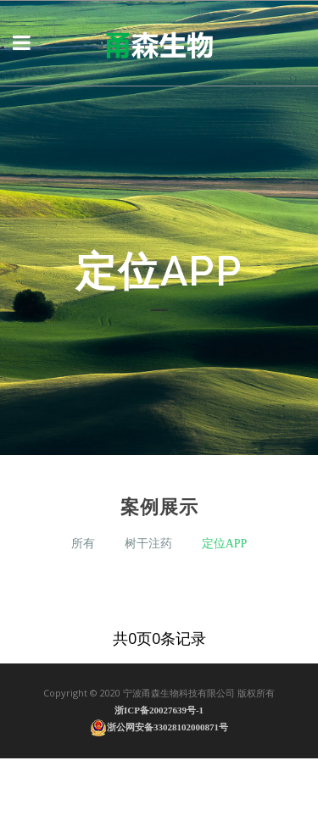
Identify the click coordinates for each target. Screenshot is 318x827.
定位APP (225, 543)
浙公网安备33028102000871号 (159, 727)
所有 (83, 543)
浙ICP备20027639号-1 (159, 710)
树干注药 (148, 543)
